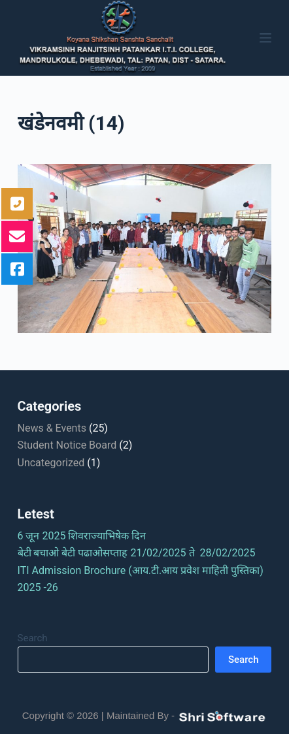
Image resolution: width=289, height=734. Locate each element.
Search (33, 638)
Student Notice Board (67, 445)
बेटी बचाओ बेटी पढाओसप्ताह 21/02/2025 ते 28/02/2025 (141, 553)
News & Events (52, 428)
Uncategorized (51, 462)
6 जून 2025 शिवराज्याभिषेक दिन (86, 536)
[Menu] (265, 38)
